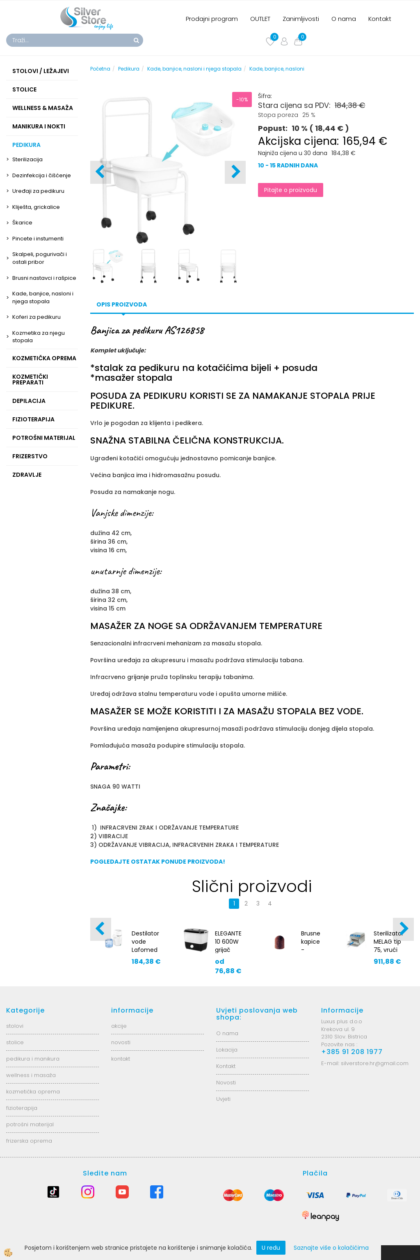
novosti (120, 1042)
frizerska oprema (29, 1141)
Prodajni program (212, 18)
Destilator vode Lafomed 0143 (145, 945)
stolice (15, 1042)
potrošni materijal (30, 1124)
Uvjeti (223, 1099)
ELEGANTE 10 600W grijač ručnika (228, 945)
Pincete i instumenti (38, 238)
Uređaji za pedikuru (38, 191)
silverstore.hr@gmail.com (375, 1063)
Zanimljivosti (301, 18)
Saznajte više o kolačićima (331, 1248)
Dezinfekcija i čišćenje (41, 175)
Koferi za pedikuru (36, 317)
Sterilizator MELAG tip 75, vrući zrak (389, 945)
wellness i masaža (31, 1075)
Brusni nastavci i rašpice (44, 278)
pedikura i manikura (32, 1059)
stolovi (14, 1026)
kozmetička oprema (33, 1091)
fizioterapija (21, 1108)
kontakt (120, 1059)
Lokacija (226, 1050)
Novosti (226, 1082)
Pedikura (128, 68)
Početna (100, 68)
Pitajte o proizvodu (290, 190)
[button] (235, 172)
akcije (119, 1026)
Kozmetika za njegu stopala (38, 337)
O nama (343, 18)
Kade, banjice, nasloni (276, 68)
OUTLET (260, 18)
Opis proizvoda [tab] (121, 304)
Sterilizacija (27, 159)
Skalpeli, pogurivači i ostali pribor (39, 258)
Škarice (22, 222)
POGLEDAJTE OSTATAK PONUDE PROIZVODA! (157, 862)
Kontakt (379, 18)
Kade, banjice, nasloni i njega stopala (42, 297)
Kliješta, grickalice (36, 207)
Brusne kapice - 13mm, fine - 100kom (312, 954)
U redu (271, 1248)
